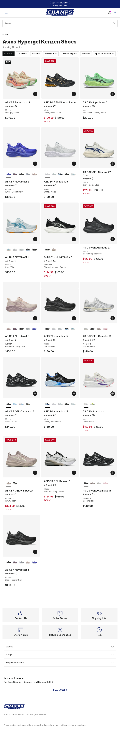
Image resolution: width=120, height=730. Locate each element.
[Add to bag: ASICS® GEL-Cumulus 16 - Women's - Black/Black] (112, 473)
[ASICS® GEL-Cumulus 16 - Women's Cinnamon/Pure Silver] (99, 328)
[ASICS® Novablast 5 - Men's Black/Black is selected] (47, 328)
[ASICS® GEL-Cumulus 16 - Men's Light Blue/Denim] (15, 404)
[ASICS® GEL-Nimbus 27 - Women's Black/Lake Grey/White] (15, 483)
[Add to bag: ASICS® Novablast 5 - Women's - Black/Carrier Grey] (35, 552)
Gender (22, 54)
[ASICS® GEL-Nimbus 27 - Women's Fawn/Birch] (54, 249)
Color (86, 54)
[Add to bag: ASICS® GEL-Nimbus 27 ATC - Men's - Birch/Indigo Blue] (112, 164)
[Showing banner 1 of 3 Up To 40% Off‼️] (60, 4)
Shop (60, 654)
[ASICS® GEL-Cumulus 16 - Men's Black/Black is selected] (8, 404)
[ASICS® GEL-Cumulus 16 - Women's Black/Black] (92, 328)
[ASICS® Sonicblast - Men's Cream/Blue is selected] (86, 404)
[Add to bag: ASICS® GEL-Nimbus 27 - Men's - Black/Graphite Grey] (112, 239)
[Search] (60, 23)
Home (5, 34)
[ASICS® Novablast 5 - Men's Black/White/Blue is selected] (47, 404)
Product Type (69, 54)
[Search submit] (113, 23)
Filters (8, 53)
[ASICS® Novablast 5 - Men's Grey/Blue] (73, 174)
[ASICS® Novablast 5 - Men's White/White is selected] (47, 174)
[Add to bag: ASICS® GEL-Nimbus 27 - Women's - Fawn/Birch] (35, 473)
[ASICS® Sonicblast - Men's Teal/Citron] (92, 404)
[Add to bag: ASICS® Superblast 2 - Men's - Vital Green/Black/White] (112, 94)
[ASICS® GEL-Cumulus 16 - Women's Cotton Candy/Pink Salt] (105, 328)
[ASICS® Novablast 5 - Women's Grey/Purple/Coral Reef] (15, 174)
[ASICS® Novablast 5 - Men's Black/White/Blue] (60, 174)
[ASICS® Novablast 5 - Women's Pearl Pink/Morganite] (34, 174)
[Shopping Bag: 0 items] (115, 13)
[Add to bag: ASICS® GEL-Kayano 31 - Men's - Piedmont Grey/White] (74, 473)
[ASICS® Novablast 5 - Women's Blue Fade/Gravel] (28, 174)
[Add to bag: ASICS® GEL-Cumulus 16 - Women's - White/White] (112, 318)
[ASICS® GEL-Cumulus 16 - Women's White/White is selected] (86, 328)
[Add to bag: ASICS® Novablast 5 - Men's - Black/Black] (74, 318)
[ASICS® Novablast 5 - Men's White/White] (15, 249)
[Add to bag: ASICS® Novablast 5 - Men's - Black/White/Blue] (74, 393)
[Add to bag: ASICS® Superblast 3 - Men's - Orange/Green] (35, 94)
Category (51, 54)
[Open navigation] (6, 13)
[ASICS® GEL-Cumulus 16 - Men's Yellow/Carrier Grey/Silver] (28, 404)
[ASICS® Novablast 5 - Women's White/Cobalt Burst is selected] (8, 174)
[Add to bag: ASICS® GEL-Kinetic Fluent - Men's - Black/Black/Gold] (74, 94)
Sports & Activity (104, 54)
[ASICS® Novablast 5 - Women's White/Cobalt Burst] (34, 328)
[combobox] (60, 23)
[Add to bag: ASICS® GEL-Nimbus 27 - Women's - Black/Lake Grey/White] (74, 239)
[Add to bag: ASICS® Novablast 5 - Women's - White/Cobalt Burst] (35, 164)
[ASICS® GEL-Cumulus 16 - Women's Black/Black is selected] (86, 483)
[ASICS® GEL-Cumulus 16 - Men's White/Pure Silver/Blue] (21, 404)
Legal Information (60, 662)
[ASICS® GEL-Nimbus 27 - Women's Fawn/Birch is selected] (8, 483)
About (60, 646)
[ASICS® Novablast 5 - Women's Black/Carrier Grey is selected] (8, 562)
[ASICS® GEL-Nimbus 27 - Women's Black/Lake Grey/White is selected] (47, 249)
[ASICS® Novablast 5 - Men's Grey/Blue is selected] (8, 249)
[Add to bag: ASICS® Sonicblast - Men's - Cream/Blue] (112, 393)
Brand (36, 54)
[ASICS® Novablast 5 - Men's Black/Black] (67, 174)
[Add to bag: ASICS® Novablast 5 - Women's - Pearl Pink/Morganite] (35, 318)
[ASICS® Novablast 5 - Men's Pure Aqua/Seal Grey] (54, 174)
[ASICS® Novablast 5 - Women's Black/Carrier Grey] (21, 174)
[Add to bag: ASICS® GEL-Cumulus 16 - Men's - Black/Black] (35, 393)
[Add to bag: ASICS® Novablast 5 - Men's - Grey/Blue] (35, 239)
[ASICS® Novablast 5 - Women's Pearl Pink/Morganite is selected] (8, 328)
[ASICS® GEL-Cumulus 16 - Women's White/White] (99, 483)
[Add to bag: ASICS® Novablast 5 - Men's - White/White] (74, 164)
